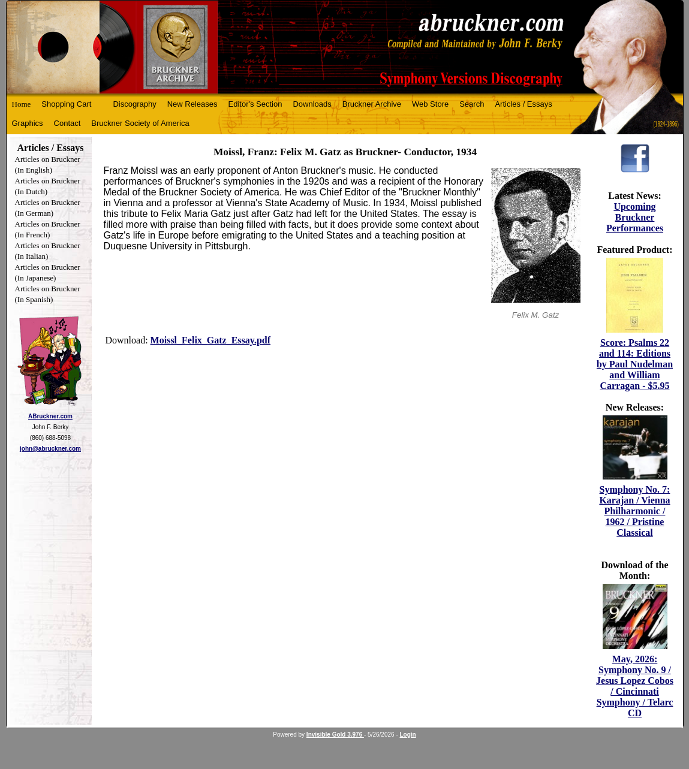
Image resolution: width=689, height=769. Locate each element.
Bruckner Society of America (140, 123)
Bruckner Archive (371, 103)
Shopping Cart (66, 103)
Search (471, 103)
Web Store (430, 103)
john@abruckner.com (50, 448)
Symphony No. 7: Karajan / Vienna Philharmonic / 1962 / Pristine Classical (634, 511)
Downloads (312, 103)
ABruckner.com (50, 416)
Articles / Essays (523, 103)
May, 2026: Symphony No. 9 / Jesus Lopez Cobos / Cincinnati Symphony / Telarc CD (634, 686)
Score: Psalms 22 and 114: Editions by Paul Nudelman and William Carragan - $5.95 (635, 364)
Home (21, 103)
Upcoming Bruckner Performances (634, 217)
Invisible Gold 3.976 (335, 734)
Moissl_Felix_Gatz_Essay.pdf (210, 340)
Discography (134, 103)
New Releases (192, 103)
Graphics (27, 123)
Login (408, 734)
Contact (67, 123)
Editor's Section (255, 103)
